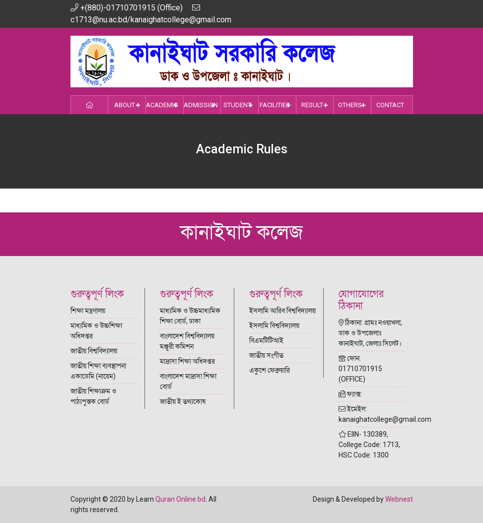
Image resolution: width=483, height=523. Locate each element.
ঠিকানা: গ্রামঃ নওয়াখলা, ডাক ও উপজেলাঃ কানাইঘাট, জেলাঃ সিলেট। (371, 333)
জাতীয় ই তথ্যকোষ (183, 401)
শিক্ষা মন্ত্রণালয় (87, 311)
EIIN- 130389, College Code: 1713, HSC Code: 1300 (369, 444)
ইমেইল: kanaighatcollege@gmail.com (372, 414)
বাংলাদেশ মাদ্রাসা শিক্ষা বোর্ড (188, 381)
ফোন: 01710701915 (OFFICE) (360, 368)
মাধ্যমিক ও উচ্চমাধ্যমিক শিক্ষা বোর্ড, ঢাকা (190, 316)
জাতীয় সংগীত (266, 355)
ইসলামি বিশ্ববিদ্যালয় (274, 325)
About (124, 105)
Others (350, 105)
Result (312, 105)
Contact (390, 105)
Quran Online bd (180, 499)
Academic (162, 105)
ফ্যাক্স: (350, 394)
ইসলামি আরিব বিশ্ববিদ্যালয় (282, 311)
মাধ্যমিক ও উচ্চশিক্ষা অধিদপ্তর (96, 331)
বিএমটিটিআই (266, 340)
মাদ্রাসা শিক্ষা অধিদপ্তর (187, 361)
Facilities (275, 105)
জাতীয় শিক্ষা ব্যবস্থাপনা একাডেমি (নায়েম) (98, 371)
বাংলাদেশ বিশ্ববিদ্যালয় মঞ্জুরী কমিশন (187, 341)
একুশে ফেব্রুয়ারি (269, 370)
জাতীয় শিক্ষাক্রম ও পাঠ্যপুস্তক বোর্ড (93, 396)
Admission (201, 105)
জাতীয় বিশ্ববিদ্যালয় (93, 351)
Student (237, 105)
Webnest (399, 499)
